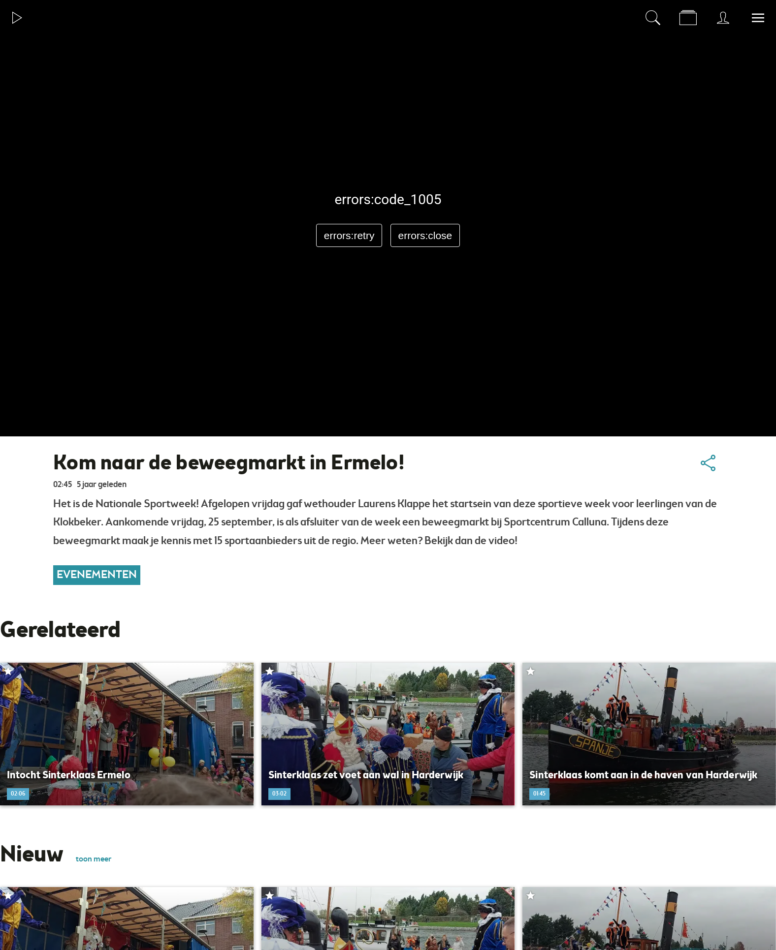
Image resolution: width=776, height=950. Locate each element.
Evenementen (97, 575)
